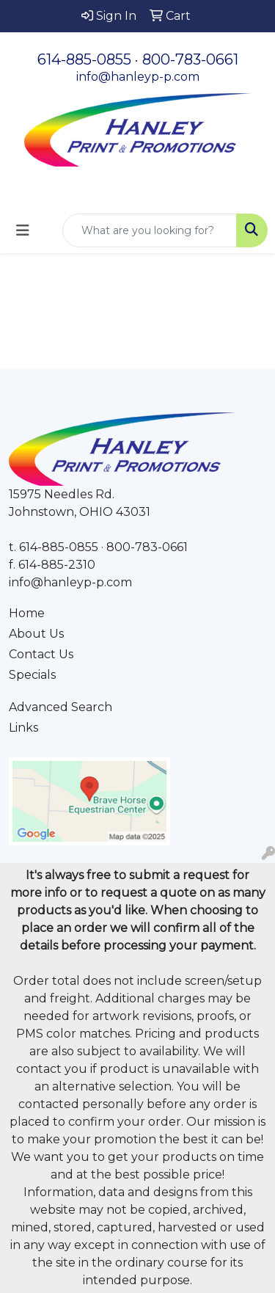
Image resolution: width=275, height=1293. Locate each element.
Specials (32, 675)
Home (27, 613)
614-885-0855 (84, 59)
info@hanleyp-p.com (137, 77)
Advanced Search (60, 707)
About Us (36, 634)
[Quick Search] (149, 230)
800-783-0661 (190, 59)
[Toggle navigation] (22, 230)
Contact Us (41, 654)
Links (23, 728)
